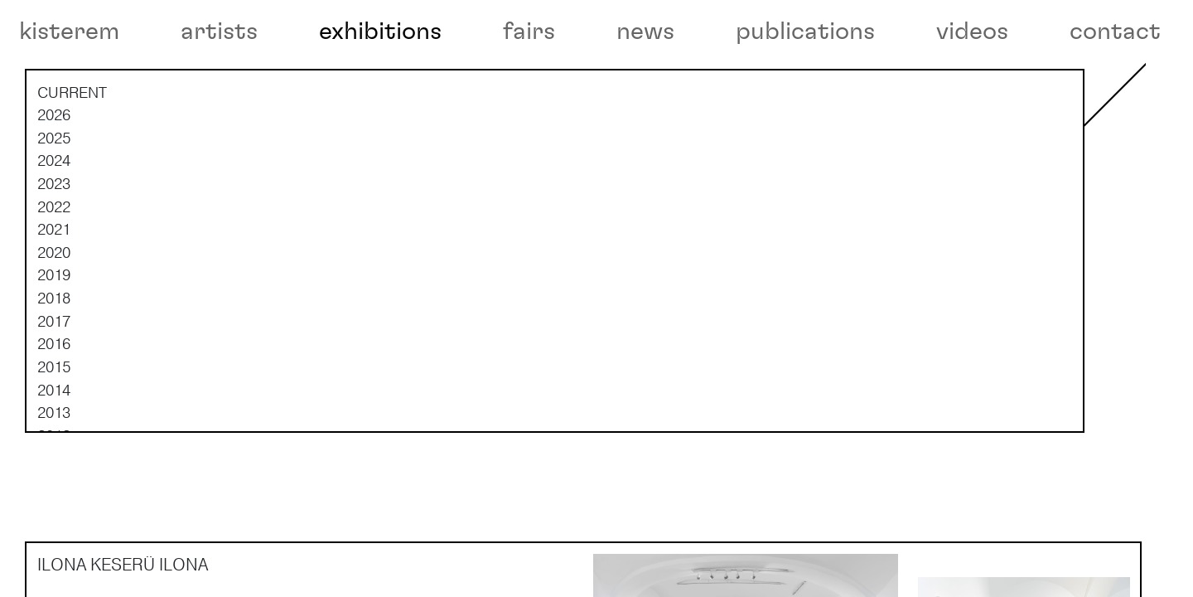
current (72, 147)
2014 (53, 445)
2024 (53, 216)
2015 (53, 423)
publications (805, 31)
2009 (53, 560)
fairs (529, 31)
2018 (53, 354)
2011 (53, 514)
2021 (53, 285)
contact (1115, 31)
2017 (53, 376)
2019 (53, 331)
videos (972, 31)
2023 (53, 240)
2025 (53, 194)
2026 (53, 171)
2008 (53, 583)
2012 (53, 491)
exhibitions (380, 31)
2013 (53, 468)
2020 (53, 308)
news (645, 31)
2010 (53, 537)
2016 (53, 400)
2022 (53, 262)
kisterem (69, 31)
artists (219, 31)
